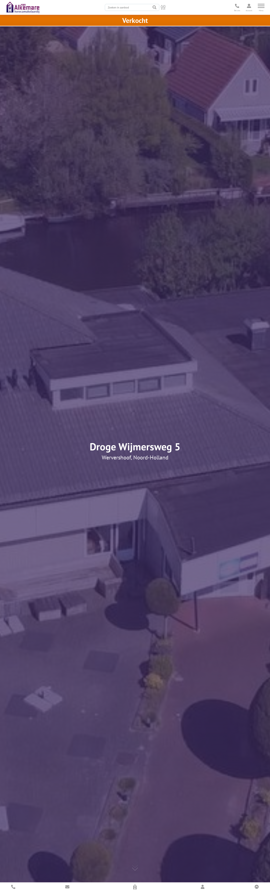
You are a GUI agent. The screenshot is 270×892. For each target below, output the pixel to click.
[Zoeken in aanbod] (127, 7)
